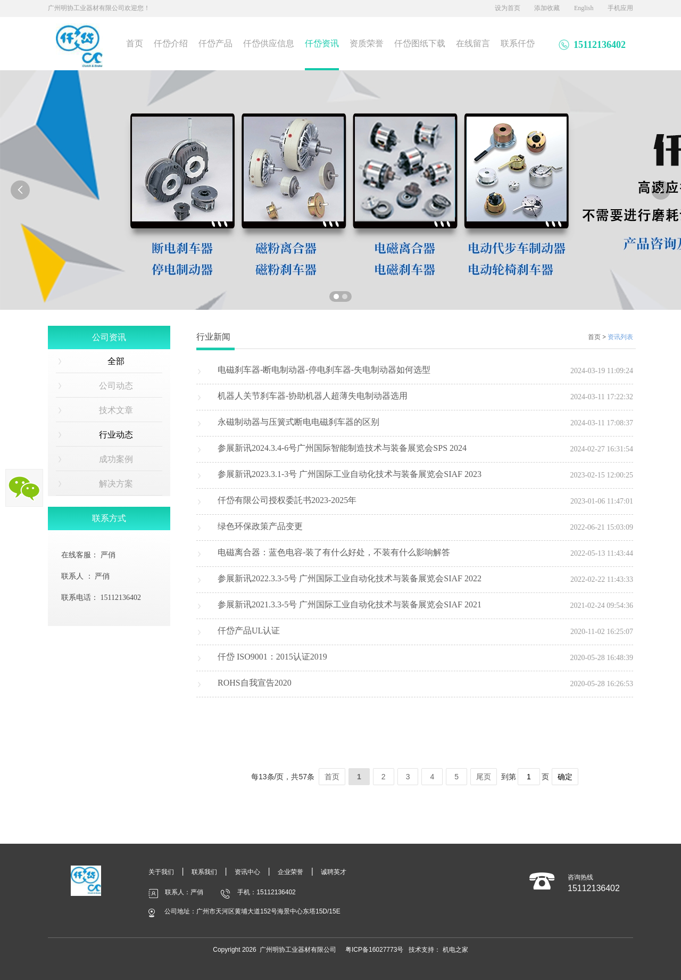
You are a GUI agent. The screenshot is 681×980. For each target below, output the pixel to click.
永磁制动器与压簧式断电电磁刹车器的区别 (298, 421)
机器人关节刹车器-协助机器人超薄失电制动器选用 (313, 395)
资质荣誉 (367, 43)
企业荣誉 (290, 872)
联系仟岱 (518, 43)
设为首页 (507, 8)
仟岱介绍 (171, 43)
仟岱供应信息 (268, 43)
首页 (134, 43)
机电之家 (455, 949)
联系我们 (204, 872)
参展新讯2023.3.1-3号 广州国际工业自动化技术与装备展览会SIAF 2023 (349, 474)
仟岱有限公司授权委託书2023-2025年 (287, 500)
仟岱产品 (215, 43)
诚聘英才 (333, 872)
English (584, 8)
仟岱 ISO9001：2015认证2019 (272, 656)
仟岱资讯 (322, 43)
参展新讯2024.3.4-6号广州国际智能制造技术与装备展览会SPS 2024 (342, 447)
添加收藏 (547, 8)
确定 (565, 776)
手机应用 (620, 8)
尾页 (483, 776)
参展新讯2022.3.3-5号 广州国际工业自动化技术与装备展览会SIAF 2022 (349, 578)
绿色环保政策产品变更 (260, 526)
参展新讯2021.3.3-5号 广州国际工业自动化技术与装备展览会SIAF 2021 (349, 604)
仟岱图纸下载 (419, 43)
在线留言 (473, 43)
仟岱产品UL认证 (249, 630)
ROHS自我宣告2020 (255, 682)
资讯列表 (620, 337)
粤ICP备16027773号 (374, 949)
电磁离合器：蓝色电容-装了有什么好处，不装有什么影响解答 (334, 552)
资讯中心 (247, 872)
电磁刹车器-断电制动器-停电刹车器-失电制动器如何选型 (324, 369)
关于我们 (161, 872)
